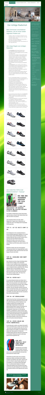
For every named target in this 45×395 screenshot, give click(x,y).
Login (39, 392)
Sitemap (12, 392)
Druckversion (7, 392)
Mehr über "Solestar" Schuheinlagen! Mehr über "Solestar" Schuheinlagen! (17, 375)
